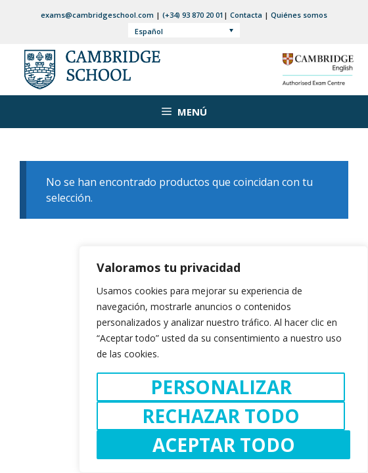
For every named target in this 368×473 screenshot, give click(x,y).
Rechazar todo (221, 415)
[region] (223, 359)
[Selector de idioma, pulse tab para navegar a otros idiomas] (184, 30)
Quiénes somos (299, 15)
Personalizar (221, 386)
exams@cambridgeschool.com (97, 15)
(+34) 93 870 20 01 (192, 15)
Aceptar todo (223, 444)
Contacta (246, 15)
